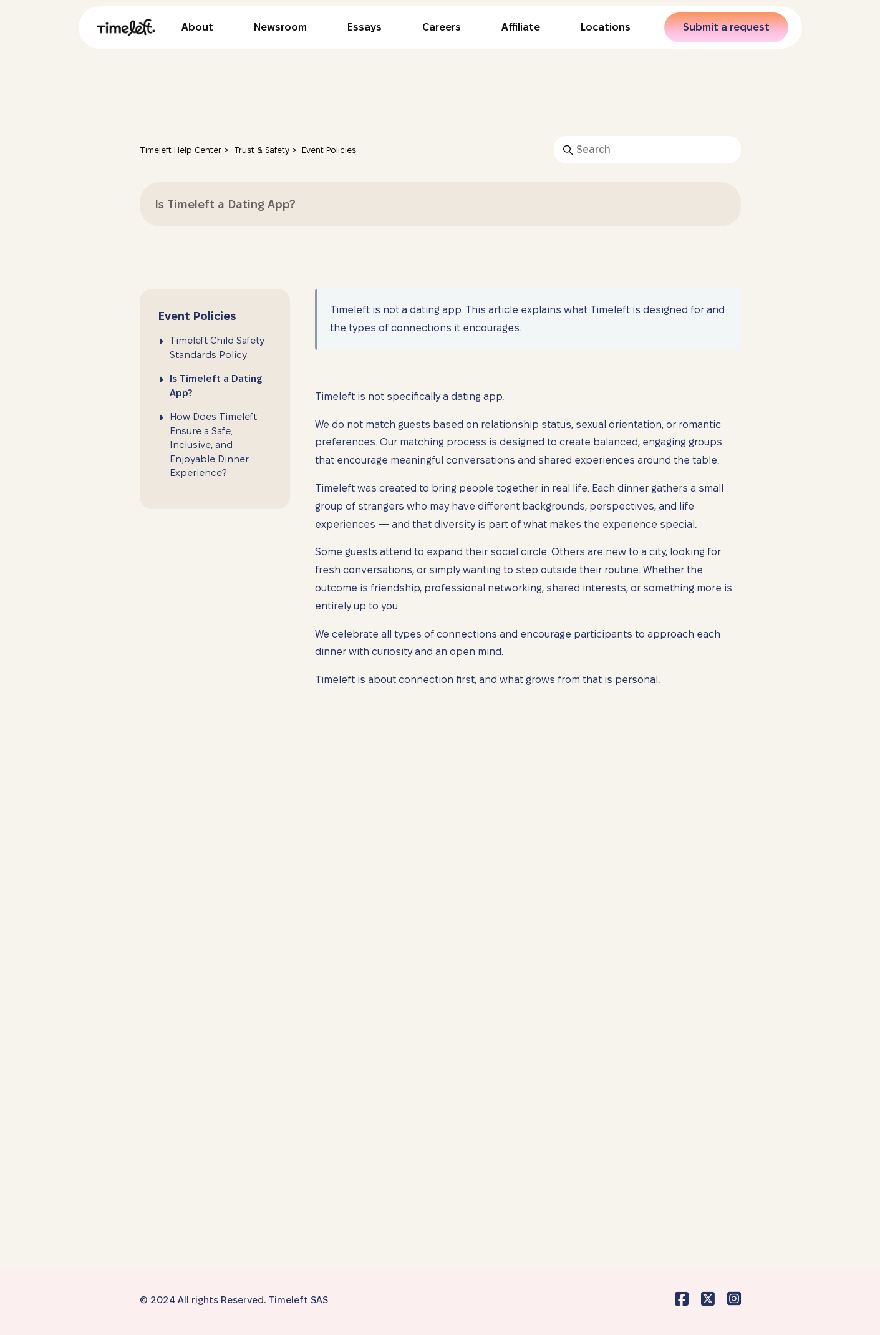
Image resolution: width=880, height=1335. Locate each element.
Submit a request (726, 27)
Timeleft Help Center (180, 149)
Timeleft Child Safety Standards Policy (217, 347)
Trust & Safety (261, 149)
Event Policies (329, 149)
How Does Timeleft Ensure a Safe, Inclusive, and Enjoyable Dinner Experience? (213, 444)
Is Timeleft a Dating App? (216, 385)
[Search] (647, 149)
